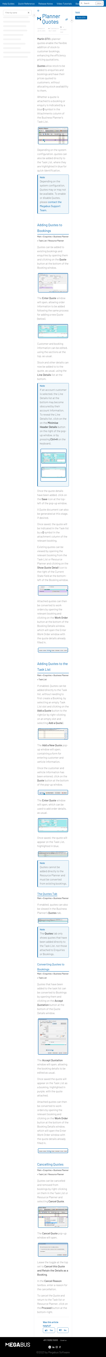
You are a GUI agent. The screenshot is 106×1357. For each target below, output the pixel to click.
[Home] (38, 10)
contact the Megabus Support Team (51, 206)
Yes (49, 1330)
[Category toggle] (34, 15)
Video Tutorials (64, 3)
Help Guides (8, 3)
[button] (91, 3)
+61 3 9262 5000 (50, 1340)
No (62, 1330)
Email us (63, 1340)
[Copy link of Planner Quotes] (66, 19)
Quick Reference (26, 3)
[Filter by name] (17, 12)
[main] (53, 672)
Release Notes (45, 3)
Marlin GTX (81, 17)
